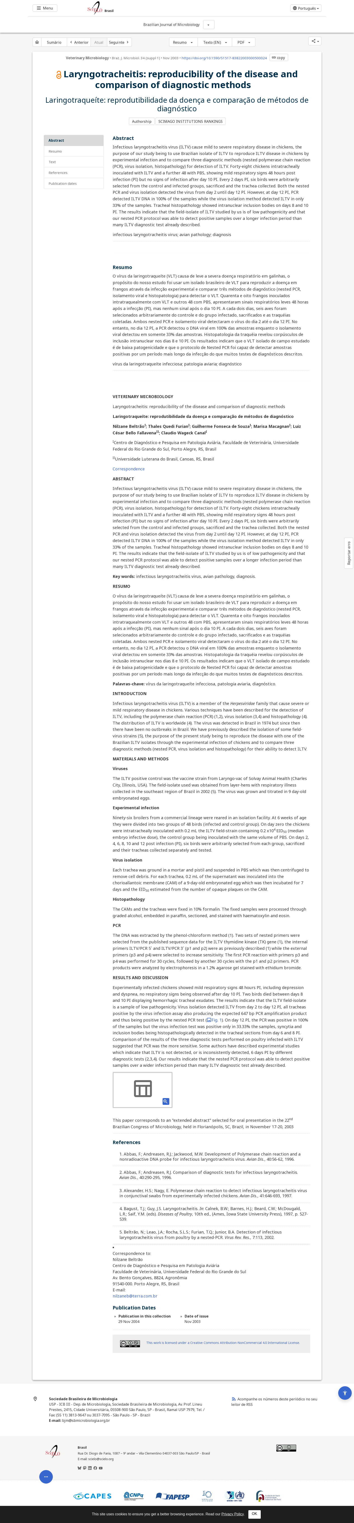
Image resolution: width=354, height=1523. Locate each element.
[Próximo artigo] (119, 42)
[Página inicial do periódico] (37, 42)
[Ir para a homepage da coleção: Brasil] (152, 8)
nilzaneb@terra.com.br (135, 1293)
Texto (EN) (212, 42)
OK (254, 1514)
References (58, 170)
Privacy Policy (232, 1514)
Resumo (180, 42)
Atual (99, 42)
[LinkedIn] (90, 1466)
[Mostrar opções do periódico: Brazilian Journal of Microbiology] (208, 24)
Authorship (141, 120)
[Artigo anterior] (79, 42)
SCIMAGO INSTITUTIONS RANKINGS (192, 120)
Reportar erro (348, 553)
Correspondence (129, 466)
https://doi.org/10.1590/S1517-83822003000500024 (224, 58)
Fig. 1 (214, 1017)
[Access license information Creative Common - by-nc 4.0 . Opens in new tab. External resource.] (130, 1341)
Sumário (54, 42)
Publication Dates (63, 181)
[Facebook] (95, 1466)
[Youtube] (100, 1466)
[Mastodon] (84, 1466)
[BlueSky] (79, 1466)
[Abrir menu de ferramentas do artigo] (46, 1395)
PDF (241, 42)
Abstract (56, 138)
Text (52, 159)
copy (278, 57)
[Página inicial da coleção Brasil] (53, 1455)
